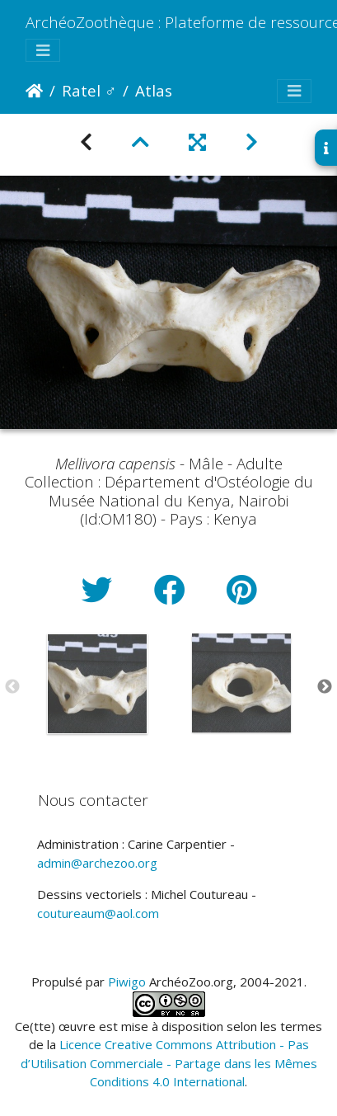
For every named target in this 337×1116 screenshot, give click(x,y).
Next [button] (324, 687)
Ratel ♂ (89, 90)
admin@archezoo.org (97, 863)
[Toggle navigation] (43, 51)
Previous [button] (12, 687)
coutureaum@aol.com (98, 913)
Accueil (34, 90)
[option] (97, 683)
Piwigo (127, 981)
